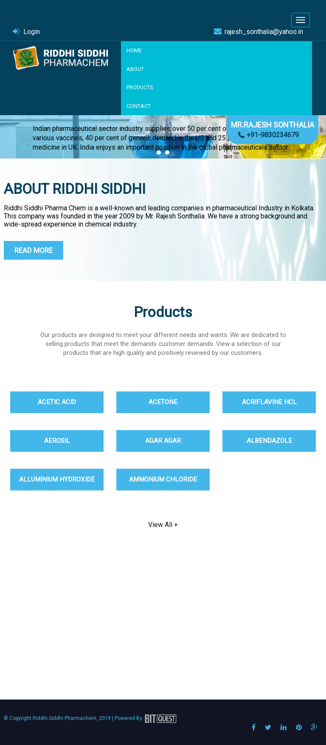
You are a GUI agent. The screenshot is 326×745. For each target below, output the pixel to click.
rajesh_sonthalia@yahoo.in (264, 32)
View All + (163, 525)
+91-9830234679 (273, 135)
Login (31, 32)
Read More (33, 250)
